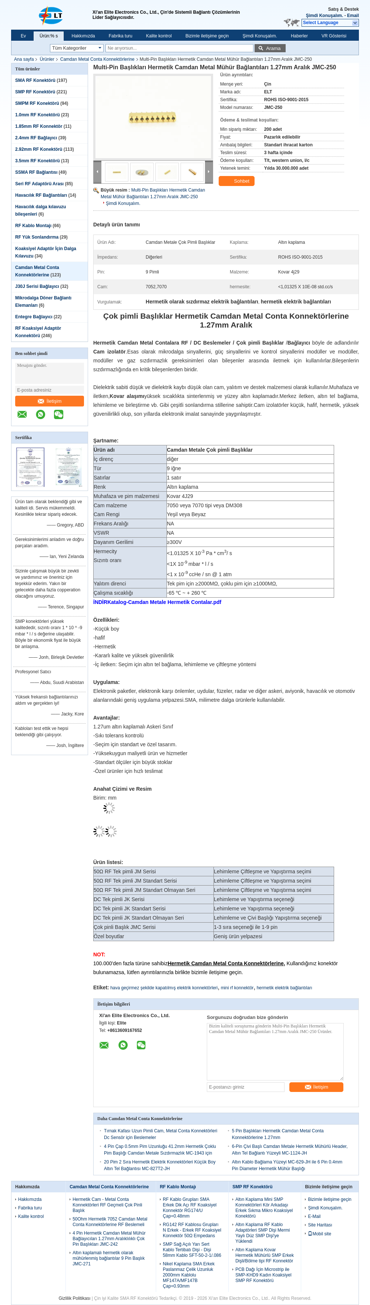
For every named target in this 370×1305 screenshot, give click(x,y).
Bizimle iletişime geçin (207, 36)
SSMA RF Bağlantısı (36, 172)
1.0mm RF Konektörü (37, 114)
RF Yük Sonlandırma (36, 237)
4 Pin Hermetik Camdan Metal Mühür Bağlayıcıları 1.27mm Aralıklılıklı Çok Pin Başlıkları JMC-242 (109, 1239)
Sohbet (237, 181)
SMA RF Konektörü (35, 80)
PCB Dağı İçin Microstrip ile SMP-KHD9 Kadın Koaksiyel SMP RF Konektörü (263, 1275)
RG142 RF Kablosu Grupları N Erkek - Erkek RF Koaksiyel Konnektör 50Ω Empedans (192, 1230)
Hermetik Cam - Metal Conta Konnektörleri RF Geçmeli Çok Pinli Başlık (107, 1205)
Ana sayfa (24, 59)
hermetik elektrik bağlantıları (284, 987)
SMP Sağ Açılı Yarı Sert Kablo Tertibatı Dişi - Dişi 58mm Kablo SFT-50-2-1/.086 (192, 1250)
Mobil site (319, 1233)
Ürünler (47, 59)
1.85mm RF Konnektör (38, 126)
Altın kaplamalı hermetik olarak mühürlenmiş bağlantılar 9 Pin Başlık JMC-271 (109, 1258)
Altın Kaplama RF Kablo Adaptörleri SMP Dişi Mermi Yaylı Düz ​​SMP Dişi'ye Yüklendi (262, 1233)
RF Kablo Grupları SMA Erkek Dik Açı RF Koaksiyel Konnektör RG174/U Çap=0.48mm (189, 1208)
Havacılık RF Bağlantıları (41, 195)
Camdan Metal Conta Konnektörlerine (97, 59)
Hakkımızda (83, 36)
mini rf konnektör (237, 987)
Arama (273, 48)
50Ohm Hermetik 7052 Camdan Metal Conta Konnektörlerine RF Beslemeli (110, 1221)
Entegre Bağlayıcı (34, 316)
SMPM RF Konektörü (37, 103)
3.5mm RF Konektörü (37, 160)
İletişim (49, 401)
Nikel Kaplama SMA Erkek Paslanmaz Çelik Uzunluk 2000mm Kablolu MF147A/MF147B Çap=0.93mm (189, 1275)
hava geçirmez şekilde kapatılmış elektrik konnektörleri (164, 987)
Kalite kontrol (159, 36)
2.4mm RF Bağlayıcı (36, 137)
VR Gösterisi (334, 36)
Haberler (299, 36)
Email (353, 15)
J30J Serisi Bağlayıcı (37, 286)
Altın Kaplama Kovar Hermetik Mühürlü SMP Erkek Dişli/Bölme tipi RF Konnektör (264, 1255)
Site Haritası (320, 1225)
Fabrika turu (120, 36)
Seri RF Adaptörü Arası (39, 183)
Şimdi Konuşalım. (324, 15)
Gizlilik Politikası (75, 1298)
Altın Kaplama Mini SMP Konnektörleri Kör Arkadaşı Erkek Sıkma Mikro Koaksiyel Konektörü (264, 1208)
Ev (23, 36)
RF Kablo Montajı (33, 225)
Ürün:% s (49, 36)
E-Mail (314, 1216)
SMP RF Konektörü (35, 91)
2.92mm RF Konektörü (38, 149)
